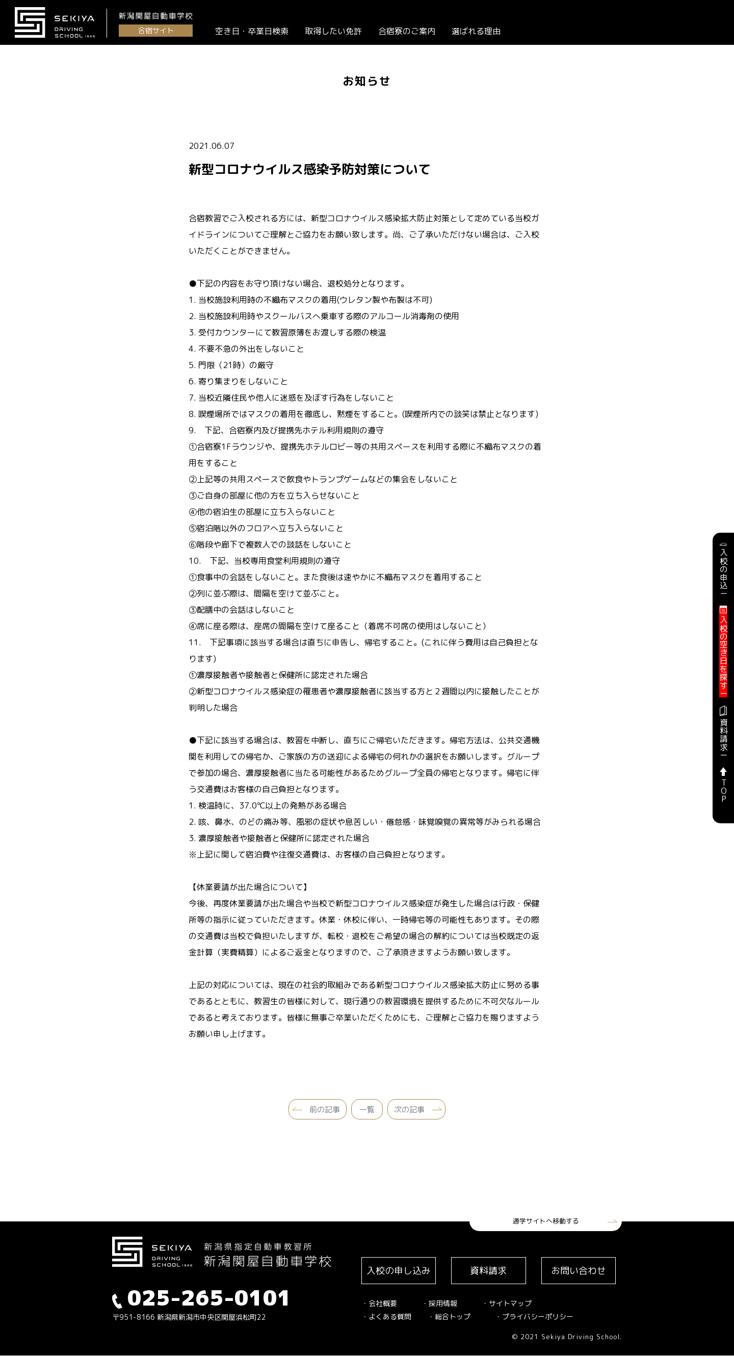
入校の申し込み (399, 1270)
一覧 (367, 1109)
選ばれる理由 (476, 31)
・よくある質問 (386, 1317)
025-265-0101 (202, 1298)
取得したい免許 (333, 31)
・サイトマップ (507, 1304)
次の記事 (409, 1109)
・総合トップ (449, 1317)
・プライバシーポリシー (534, 1317)
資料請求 (489, 1270)
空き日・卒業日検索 (252, 31)
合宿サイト (156, 30)
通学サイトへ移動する (545, 1221)
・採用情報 (439, 1304)
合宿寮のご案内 (407, 31)
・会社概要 (379, 1304)
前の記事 (324, 1109)
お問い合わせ (579, 1270)
